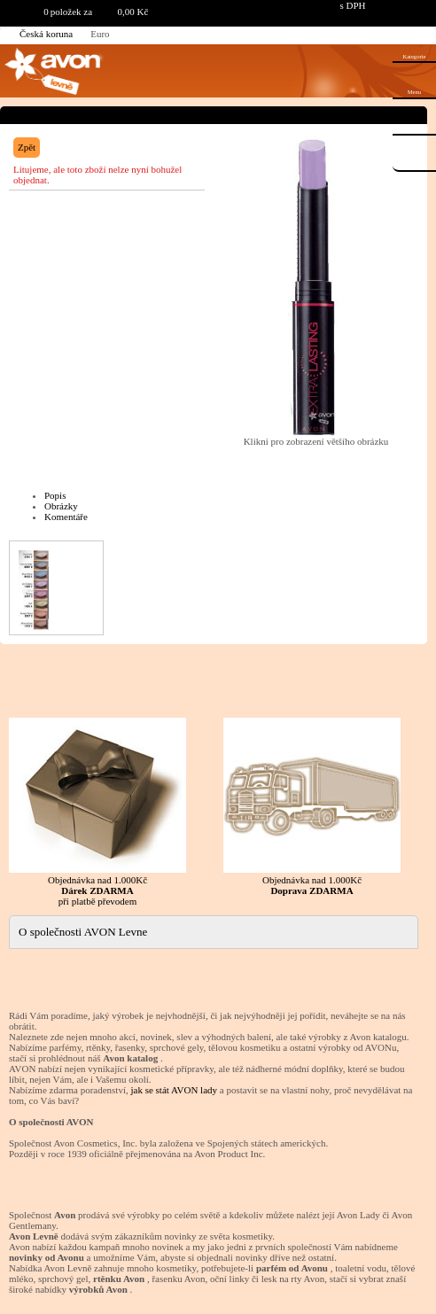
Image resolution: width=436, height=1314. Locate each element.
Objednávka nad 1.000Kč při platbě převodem (97, 812)
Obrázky (61, 506)
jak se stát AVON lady (173, 1090)
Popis (55, 495)
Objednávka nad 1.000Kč (312, 807)
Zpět (26, 147)
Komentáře (66, 516)
